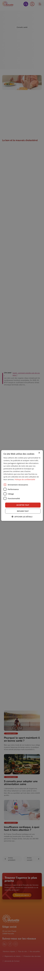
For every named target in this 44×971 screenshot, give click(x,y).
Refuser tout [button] (23, 511)
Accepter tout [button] (22, 505)
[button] (22, 516)
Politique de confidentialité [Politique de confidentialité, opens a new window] (25, 479)
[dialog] (22, 485)
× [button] (39, 453)
